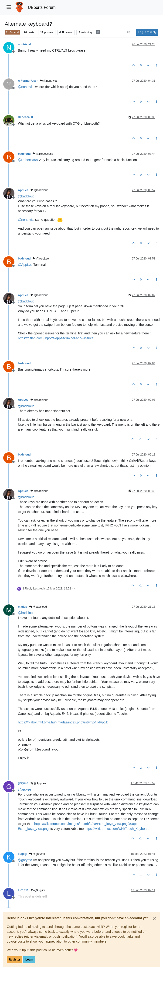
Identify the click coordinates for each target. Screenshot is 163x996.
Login (29, 959)
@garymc (37, 854)
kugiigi (22, 854)
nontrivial (24, 44)
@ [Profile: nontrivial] (26, 87)
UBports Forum (42, 7)
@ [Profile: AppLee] (25, 265)
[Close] (154, 918)
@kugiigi (38, 890)
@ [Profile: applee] (24, 789)
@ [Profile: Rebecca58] (28, 160)
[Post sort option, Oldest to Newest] (128, 32)
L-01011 (23, 890)
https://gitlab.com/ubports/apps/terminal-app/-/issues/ (56, 338)
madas (22, 606)
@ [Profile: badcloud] (26, 196)
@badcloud (39, 190)
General (12, 32)
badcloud (24, 153)
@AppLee (41, 258)
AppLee (23, 190)
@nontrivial (49, 80)
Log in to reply (147, 32)
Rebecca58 (25, 117)
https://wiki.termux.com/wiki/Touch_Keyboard (117, 829)
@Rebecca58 (43, 153)
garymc (23, 783)
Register (14, 959)
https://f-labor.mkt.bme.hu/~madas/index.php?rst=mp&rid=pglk (63, 722)
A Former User (28, 80)
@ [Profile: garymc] (25, 860)
